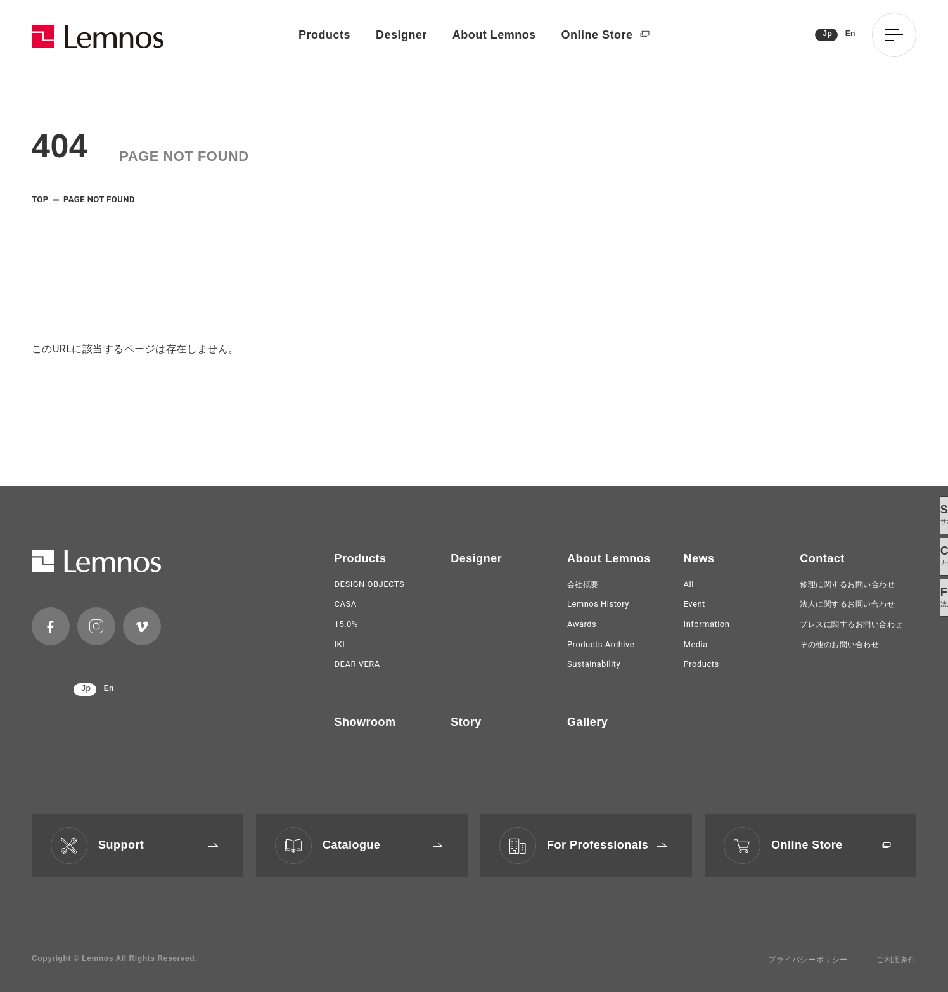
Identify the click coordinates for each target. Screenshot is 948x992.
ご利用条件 (896, 959)
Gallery (587, 722)
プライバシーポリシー (808, 959)
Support (158, 845)
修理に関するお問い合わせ (847, 584)
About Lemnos (494, 35)
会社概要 (583, 584)
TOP (40, 199)
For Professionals (607, 845)
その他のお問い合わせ (839, 644)
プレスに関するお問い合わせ (851, 624)
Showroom (365, 722)
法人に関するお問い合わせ (847, 604)
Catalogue (382, 845)
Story (466, 722)
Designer (401, 35)
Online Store (605, 35)
